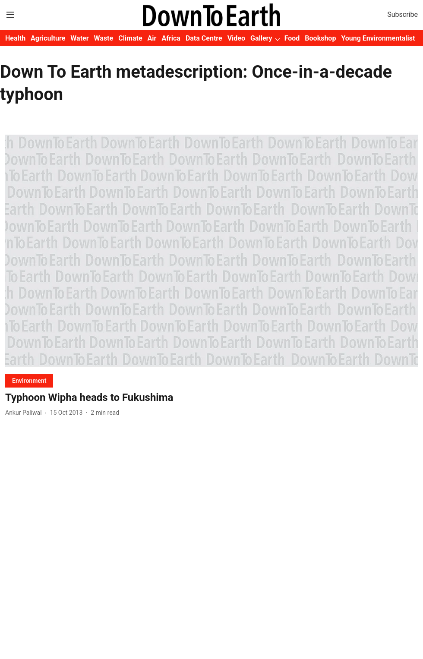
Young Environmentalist (378, 38)
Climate (130, 38)
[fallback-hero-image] (211, 251)
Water (79, 38)
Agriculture (48, 38)
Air (152, 38)
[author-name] (25, 412)
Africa (170, 38)
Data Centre (204, 38)
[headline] (211, 397)
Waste (104, 38)
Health (15, 38)
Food (292, 38)
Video (236, 38)
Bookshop (320, 38)
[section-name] (29, 380)
